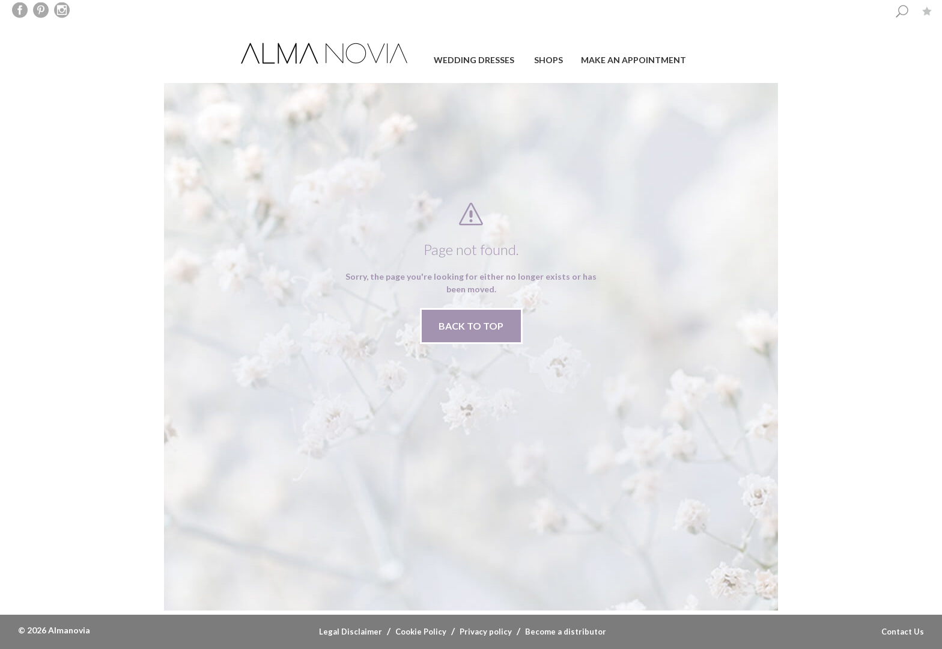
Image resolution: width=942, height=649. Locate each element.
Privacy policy (486, 631)
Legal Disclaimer (350, 631)
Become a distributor (565, 631)
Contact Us (902, 631)
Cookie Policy (420, 631)
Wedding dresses (474, 60)
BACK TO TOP (471, 325)
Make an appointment (633, 60)
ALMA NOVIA (325, 53)
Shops (548, 60)
